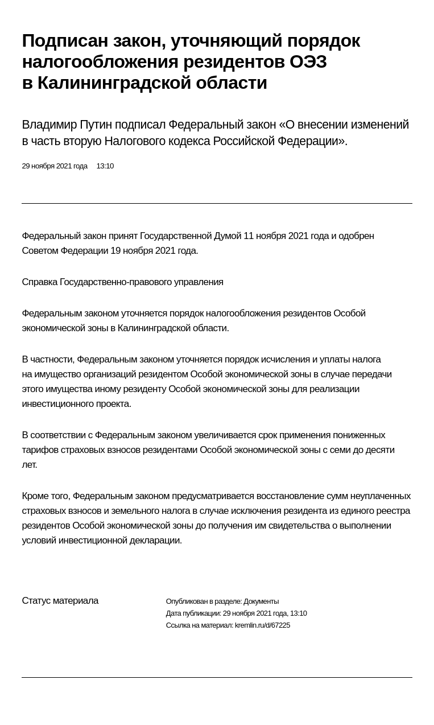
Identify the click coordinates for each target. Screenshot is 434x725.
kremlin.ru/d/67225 (262, 625)
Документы (261, 601)
